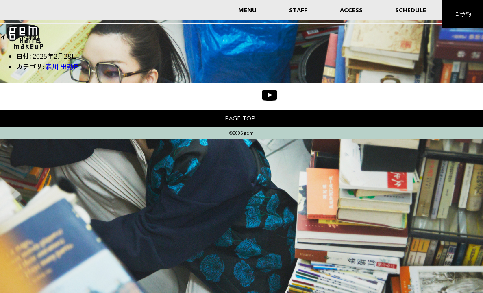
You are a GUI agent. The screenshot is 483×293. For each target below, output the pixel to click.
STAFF (298, 10)
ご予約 (462, 14)
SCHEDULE (410, 10)
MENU (247, 10)
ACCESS (351, 10)
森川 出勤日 (63, 66)
